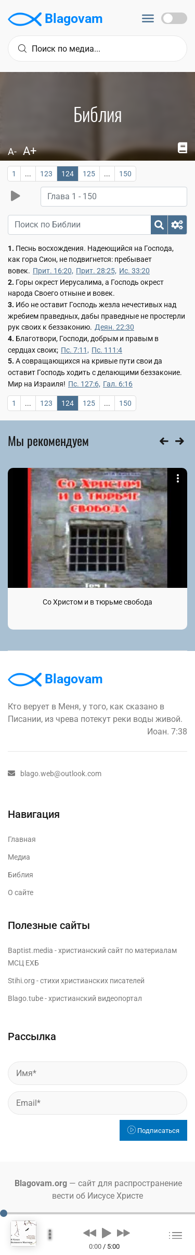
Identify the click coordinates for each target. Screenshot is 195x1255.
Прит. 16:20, (53, 271)
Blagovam (55, 19)
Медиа (19, 857)
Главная (22, 839)
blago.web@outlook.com (54, 773)
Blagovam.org (41, 1183)
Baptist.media (30, 950)
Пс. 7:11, (75, 350)
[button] (89, 1232)
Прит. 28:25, (96, 271)
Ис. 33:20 (134, 271)
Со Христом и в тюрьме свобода (97, 602)
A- (12, 151)
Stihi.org (21, 980)
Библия (20, 875)
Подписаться (153, 1131)
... (28, 174)
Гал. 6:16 (118, 384)
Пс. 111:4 (107, 350)
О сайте (20, 892)
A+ (29, 151)
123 (46, 174)
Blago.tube (25, 998)
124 (67, 174)
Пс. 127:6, (84, 384)
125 (89, 174)
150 (125, 174)
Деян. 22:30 (114, 327)
